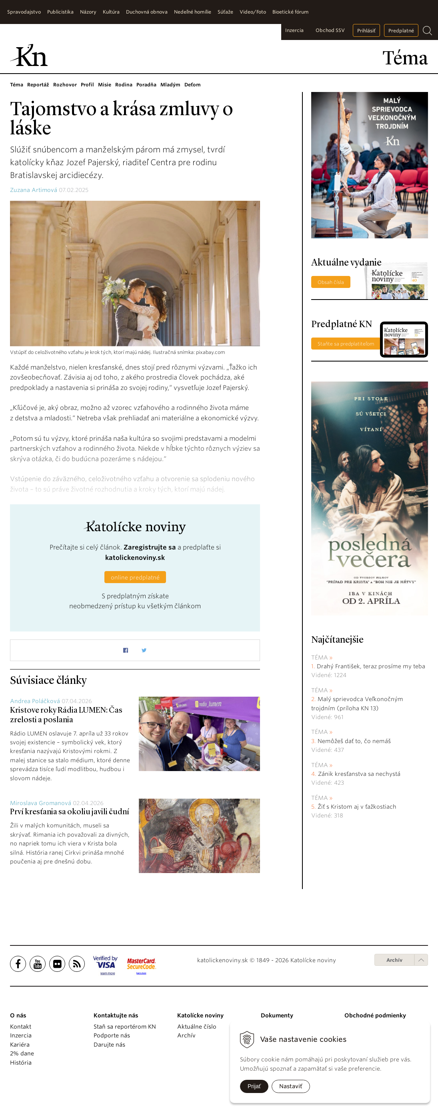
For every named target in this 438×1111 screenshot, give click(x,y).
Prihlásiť (366, 31)
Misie (104, 85)
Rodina (123, 85)
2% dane (22, 1053)
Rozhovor (65, 85)
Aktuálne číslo (196, 1026)
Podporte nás (112, 1035)
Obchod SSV (330, 30)
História (21, 1062)
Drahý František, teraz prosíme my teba (371, 666)
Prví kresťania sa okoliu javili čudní (69, 812)
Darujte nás (109, 1044)
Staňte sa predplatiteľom (346, 344)
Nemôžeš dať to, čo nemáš (354, 741)
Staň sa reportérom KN (125, 1026)
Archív (394, 960)
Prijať (254, 1086)
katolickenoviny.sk (135, 557)
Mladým (170, 85)
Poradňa (146, 85)
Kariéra (20, 1044)
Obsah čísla (331, 282)
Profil (87, 85)
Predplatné (401, 31)
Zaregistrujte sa (150, 547)
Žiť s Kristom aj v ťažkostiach (357, 806)
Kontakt (20, 1026)
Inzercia (294, 30)
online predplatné (135, 577)
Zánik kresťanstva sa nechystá (359, 774)
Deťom (192, 85)
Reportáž (38, 85)
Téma (16, 85)
